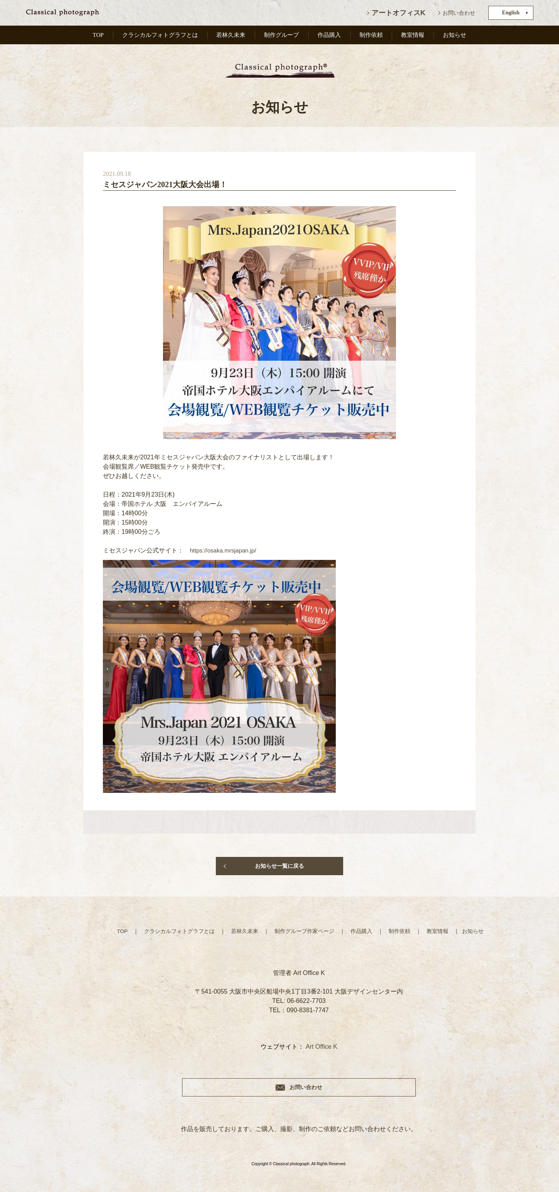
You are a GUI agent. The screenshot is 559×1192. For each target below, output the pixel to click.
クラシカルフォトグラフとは (160, 36)
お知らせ (455, 36)
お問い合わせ (459, 13)
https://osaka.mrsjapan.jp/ (225, 550)
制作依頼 (372, 36)
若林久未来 (232, 36)
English (510, 13)
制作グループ (283, 36)
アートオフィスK (398, 13)
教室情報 (413, 36)
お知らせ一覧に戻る (279, 866)
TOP (97, 36)
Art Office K (321, 1046)
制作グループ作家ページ (304, 931)
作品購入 (330, 36)
